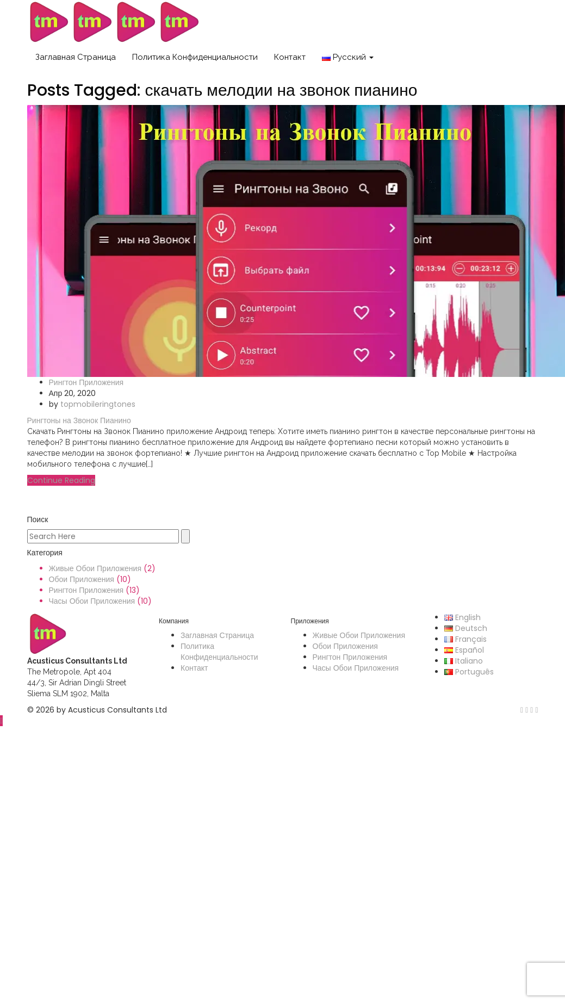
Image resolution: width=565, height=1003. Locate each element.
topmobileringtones (97, 404)
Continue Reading (61, 480)
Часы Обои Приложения (92, 601)
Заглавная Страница (75, 57)
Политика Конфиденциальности (195, 57)
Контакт (290, 57)
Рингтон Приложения (86, 382)
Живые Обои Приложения (95, 568)
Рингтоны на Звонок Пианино (79, 420)
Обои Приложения (81, 579)
